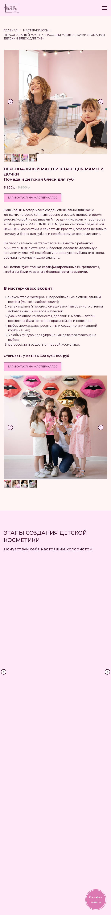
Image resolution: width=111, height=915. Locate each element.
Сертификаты (67, 802)
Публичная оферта (71, 859)
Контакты (64, 830)
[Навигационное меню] (104, 8)
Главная (11, 30)
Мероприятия (68, 819)
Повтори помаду (69, 824)
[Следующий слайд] (100, 101)
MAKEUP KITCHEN (71, 796)
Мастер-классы (36, 30)
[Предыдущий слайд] (10, 101)
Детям (63, 813)
